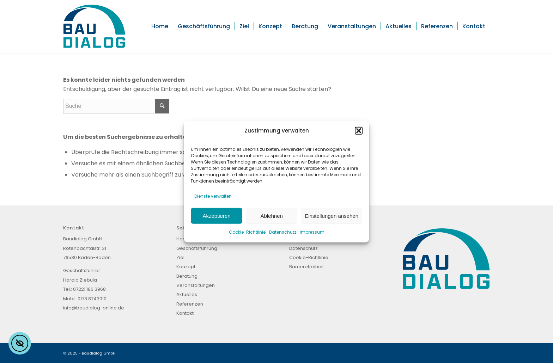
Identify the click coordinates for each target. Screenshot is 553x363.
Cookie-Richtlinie (247, 232)
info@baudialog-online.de (93, 307)
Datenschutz (282, 232)
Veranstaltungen (195, 285)
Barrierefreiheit (306, 266)
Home (183, 238)
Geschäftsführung (196, 248)
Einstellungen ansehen (331, 216)
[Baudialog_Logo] (94, 26)
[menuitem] (160, 26)
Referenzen (189, 304)
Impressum (312, 232)
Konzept (185, 266)
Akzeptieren (216, 216)
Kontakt (185, 313)
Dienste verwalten (213, 196)
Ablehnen (271, 216)
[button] (358, 130)
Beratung (187, 276)
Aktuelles (186, 294)
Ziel (180, 257)
